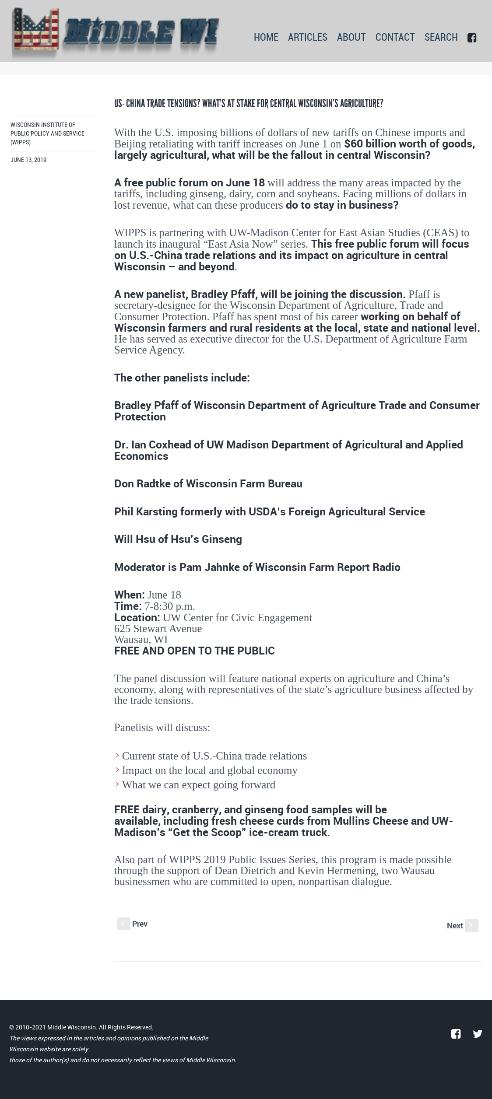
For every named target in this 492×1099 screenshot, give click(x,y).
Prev (132, 923)
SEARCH (441, 37)
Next (462, 925)
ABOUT (351, 37)
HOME (266, 37)
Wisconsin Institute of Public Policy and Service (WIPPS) (47, 134)
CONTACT (395, 37)
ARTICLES (307, 37)
